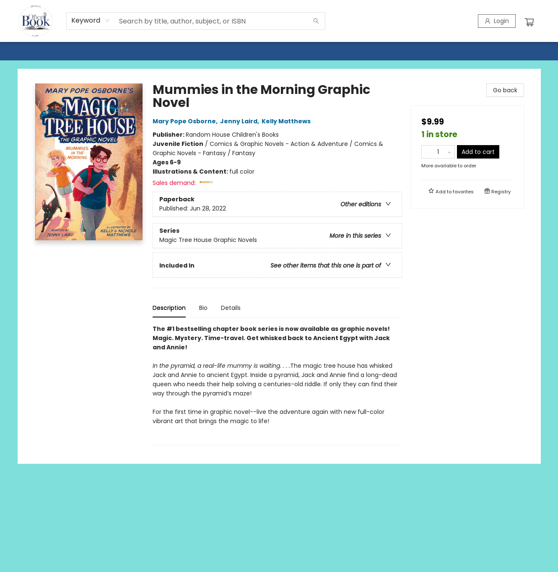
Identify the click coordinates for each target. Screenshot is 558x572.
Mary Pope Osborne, (186, 121)
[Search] (316, 21)
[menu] (279, 50)
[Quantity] (438, 152)
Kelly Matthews (287, 121)
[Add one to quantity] (449, 151)
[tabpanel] (277, 384)
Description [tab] (169, 308)
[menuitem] (17, 50)
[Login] (497, 21)
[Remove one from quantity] (427, 151)
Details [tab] (231, 308)
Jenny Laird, (241, 121)
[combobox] (91, 21)
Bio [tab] (203, 308)
